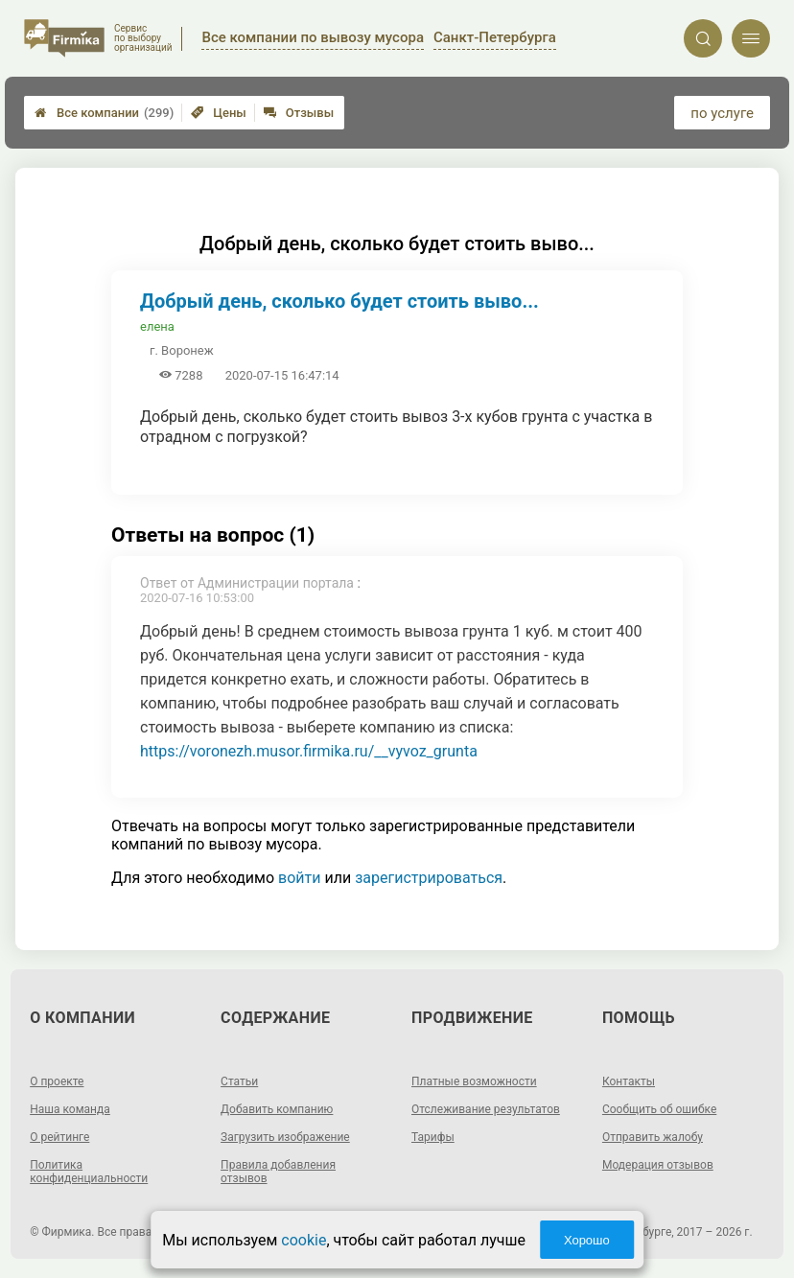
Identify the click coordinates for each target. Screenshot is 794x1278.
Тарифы (433, 1137)
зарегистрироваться (428, 878)
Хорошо (587, 1240)
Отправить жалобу (652, 1137)
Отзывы (299, 112)
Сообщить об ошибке (659, 1109)
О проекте (56, 1081)
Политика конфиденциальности (89, 1171)
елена (157, 326)
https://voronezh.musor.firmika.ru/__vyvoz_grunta (309, 751)
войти (299, 878)
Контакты (628, 1081)
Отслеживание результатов (485, 1109)
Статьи (239, 1081)
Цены (218, 112)
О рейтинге (59, 1137)
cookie (303, 1240)
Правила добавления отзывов (278, 1171)
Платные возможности (474, 1081)
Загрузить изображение (285, 1137)
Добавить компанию (277, 1109)
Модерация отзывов (657, 1165)
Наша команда (70, 1109)
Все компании (104, 112)
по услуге (722, 113)
